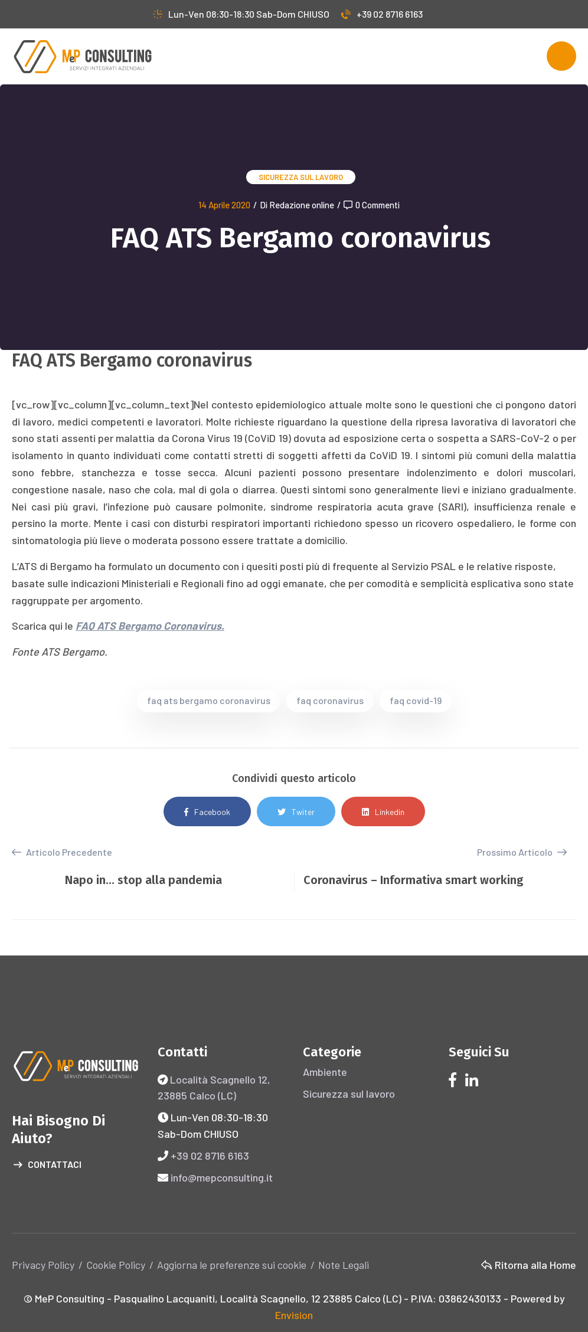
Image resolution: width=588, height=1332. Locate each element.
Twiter (296, 812)
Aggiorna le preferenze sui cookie (231, 1264)
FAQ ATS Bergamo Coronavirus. (150, 625)
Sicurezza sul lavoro (301, 177)
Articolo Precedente (62, 852)
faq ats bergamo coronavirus (208, 700)
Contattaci (47, 1165)
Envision (294, 1314)
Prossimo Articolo (522, 852)
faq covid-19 (416, 700)
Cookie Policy (115, 1264)
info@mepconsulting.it (222, 1177)
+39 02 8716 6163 (382, 13)
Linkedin (383, 812)
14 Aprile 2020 (224, 204)
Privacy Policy (43, 1264)
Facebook (207, 812)
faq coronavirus (330, 700)
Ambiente (325, 1071)
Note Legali (343, 1264)
